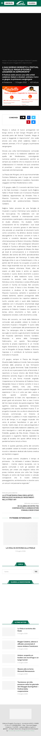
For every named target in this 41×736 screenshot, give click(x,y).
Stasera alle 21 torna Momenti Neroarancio (26, 670)
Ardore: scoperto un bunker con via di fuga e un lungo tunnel (27, 657)
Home (4, 60)
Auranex (11, 730)
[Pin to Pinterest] (28, 122)
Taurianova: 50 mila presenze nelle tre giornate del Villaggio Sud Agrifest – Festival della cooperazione (28, 686)
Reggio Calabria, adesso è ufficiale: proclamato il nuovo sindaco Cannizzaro (27, 644)
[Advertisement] (20, 38)
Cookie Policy (19, 730)
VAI (36, 571)
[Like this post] (23, 117)
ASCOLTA (9, 3)
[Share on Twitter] (33, 117)
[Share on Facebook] (29, 117)
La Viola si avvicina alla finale (20, 548)
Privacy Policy (30, 730)
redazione (8, 82)
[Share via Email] (33, 122)
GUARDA (32, 3)
